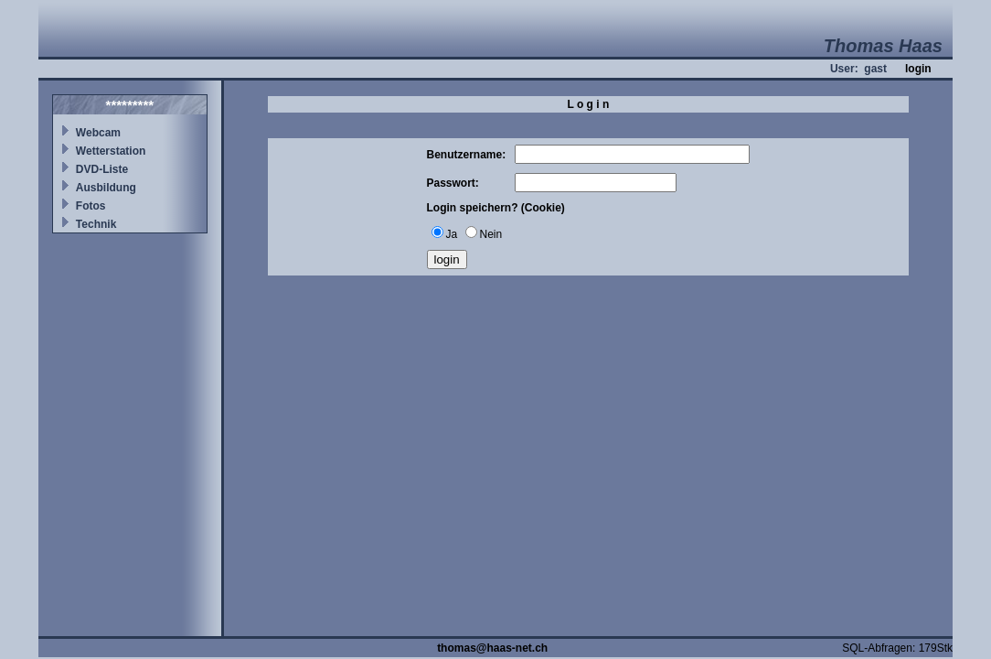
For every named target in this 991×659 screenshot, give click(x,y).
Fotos (91, 206)
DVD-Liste (102, 169)
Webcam (98, 132)
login (918, 68)
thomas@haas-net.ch (492, 648)
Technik (96, 224)
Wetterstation (110, 151)
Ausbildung (106, 187)
